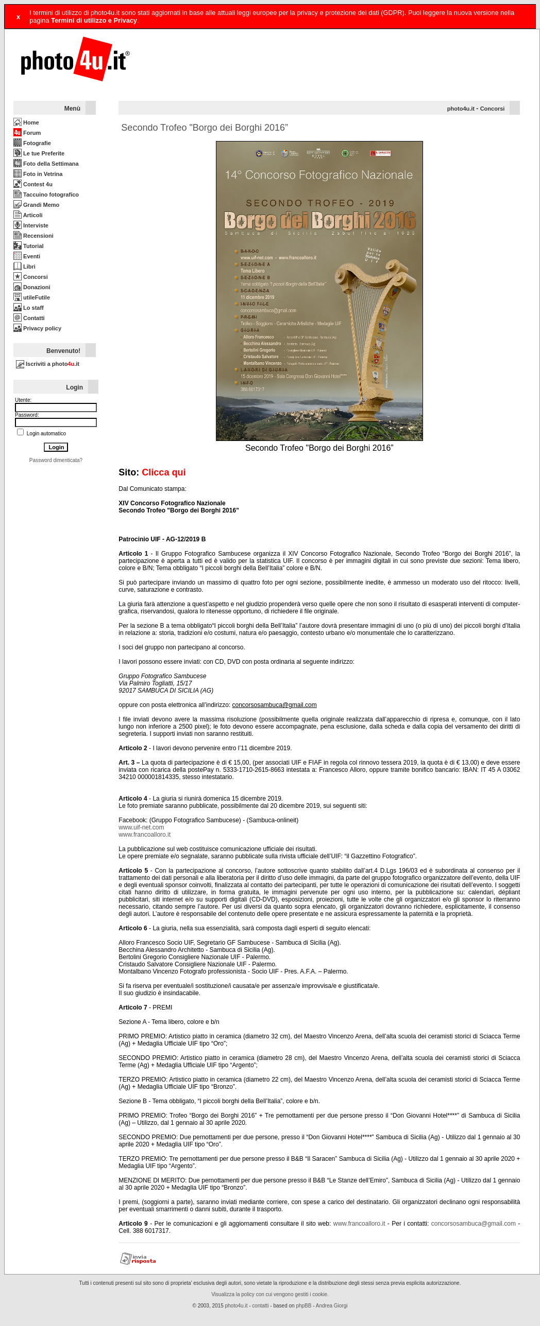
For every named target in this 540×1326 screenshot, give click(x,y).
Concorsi (30, 277)
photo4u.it (461, 108)
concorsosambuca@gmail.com (473, 1223)
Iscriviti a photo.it (47, 364)
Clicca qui (163, 472)
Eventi (26, 256)
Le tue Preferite (38, 153)
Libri (24, 266)
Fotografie (32, 143)
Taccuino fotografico (46, 194)
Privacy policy (37, 328)
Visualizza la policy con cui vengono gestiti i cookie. (270, 1294)
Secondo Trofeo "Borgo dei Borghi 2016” (204, 127)
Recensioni (33, 236)
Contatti (29, 318)
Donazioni (31, 287)
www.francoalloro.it (145, 834)
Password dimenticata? (55, 460)
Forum (27, 133)
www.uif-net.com (141, 827)
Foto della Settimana (46, 164)
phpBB (303, 1306)
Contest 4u (33, 184)
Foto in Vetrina (37, 174)
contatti (260, 1306)
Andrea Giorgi (332, 1306)
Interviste (30, 225)
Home (26, 122)
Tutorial (28, 246)
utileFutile (31, 297)
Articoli (28, 215)
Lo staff (28, 308)
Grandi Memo (36, 205)
